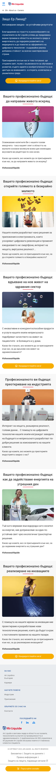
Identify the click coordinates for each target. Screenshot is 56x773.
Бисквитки (16, 754)
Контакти (8, 711)
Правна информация (27, 757)
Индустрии (9, 694)
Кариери (8, 683)
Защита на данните (33, 754)
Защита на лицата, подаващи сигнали (28, 761)
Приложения (9, 699)
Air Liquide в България (9, 676)
